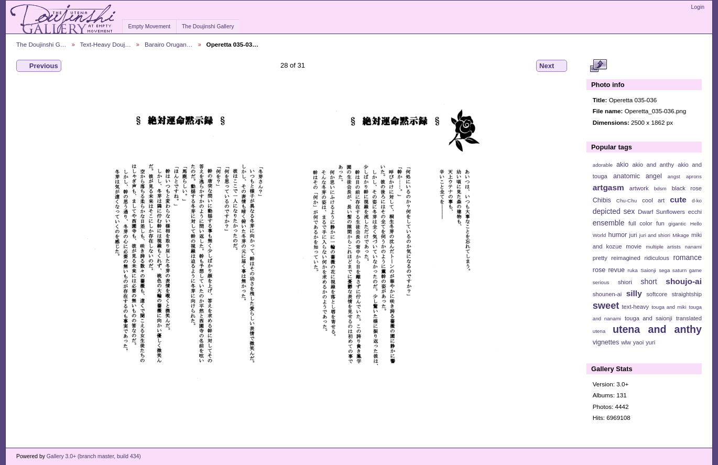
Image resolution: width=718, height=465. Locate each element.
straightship (687, 294)
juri (633, 235)
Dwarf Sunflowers (661, 212)
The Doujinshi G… (41, 44)
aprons (694, 176)
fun (660, 223)
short (648, 281)
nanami (693, 247)
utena (599, 331)
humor (617, 235)
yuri (650, 342)
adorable (603, 165)
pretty (600, 258)
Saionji (648, 270)
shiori (625, 282)
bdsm (660, 188)
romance (687, 257)
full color (640, 223)
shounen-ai (607, 294)
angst (674, 176)
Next (551, 66)
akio (622, 164)
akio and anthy (653, 164)
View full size (598, 66)
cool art (653, 200)
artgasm (608, 187)
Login (697, 7)
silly (634, 293)
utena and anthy (657, 329)
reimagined (625, 258)
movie (633, 246)
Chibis (602, 200)
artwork (639, 188)
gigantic (677, 223)
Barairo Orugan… (169, 44)
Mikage (680, 235)
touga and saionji (648, 318)
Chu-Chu (626, 200)
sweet (606, 305)
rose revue (609, 270)
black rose (687, 188)
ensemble (609, 223)
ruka (633, 270)
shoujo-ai (684, 281)
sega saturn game (680, 270)
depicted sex (614, 211)
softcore (656, 294)
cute (678, 199)
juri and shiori (654, 235)
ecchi (695, 212)
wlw (626, 342)
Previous (38, 66)
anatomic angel (637, 176)
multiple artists (663, 247)
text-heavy (635, 307)
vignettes (606, 342)
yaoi (638, 342)
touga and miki (668, 307)
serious (601, 282)
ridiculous (656, 258)
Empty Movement (149, 26)
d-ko (697, 200)
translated (689, 318)
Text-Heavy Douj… (105, 44)
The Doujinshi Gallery (208, 26)
